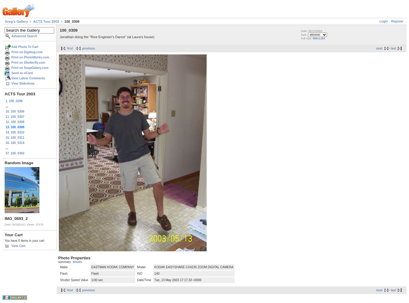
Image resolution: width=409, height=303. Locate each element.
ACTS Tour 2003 (46, 21)
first (70, 48)
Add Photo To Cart (24, 47)
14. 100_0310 (15, 132)
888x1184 (319, 38)
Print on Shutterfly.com (28, 62)
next (379, 48)
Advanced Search (24, 36)
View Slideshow (22, 83)
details (78, 262)
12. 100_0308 (15, 122)
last (393, 48)
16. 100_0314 (15, 143)
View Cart (18, 246)
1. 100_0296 (14, 101)
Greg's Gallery (16, 21)
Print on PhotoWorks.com (30, 57)
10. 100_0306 (15, 111)
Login (383, 21)
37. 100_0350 (15, 153)
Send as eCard (22, 73)
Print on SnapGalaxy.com (29, 68)
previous (88, 48)
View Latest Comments (28, 78)
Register (397, 21)
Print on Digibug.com (27, 52)
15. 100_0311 (15, 137)
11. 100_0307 (15, 116)
